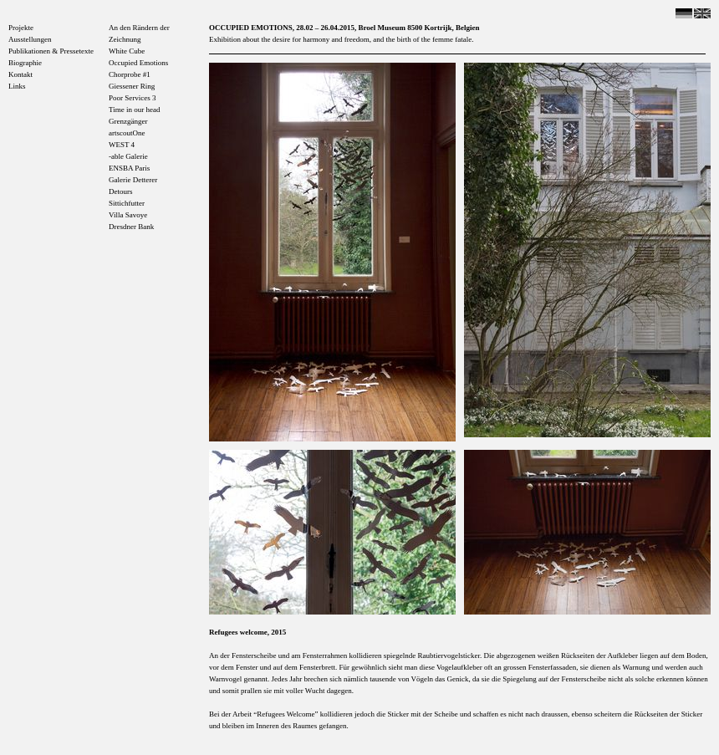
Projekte (20, 27)
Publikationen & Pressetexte (51, 51)
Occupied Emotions (138, 63)
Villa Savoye (128, 215)
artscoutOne (127, 133)
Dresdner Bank (131, 226)
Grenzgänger (128, 121)
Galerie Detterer (133, 180)
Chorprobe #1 (129, 74)
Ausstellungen (30, 39)
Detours (121, 191)
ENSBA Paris (129, 168)
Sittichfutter (127, 203)
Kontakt (20, 74)
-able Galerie (128, 156)
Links (17, 86)
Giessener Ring (132, 86)
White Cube (127, 51)
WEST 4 (122, 144)
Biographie (25, 63)
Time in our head (134, 109)
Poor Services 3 (132, 98)
